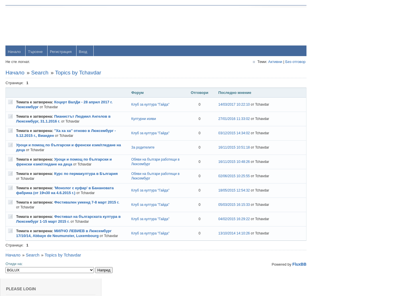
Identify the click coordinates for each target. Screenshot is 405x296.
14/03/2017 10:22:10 (228, 105)
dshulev (336, 175)
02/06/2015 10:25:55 (228, 176)
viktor (334, 231)
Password (338, 40)
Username (338, 25)
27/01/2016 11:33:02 (228, 119)
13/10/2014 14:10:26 (228, 234)
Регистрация (61, 52)
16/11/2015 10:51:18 (228, 148)
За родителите (139, 148)
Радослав (338, 194)
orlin (333, 120)
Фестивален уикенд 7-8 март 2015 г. (86, 202)
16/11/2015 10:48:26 (228, 162)
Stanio (335, 269)
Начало (14, 52)
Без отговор (287, 62)
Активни (267, 62)
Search (40, 73)
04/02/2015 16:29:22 (228, 219)
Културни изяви (140, 119)
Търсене (35, 52)
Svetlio (335, 250)
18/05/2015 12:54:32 (228, 191)
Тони (334, 157)
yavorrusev (339, 138)
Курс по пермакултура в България (86, 174)
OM (333, 213)
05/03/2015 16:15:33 (228, 205)
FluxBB (291, 264)
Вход (83, 52)
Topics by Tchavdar (78, 73)
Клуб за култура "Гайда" (147, 105)
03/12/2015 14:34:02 (228, 133)
